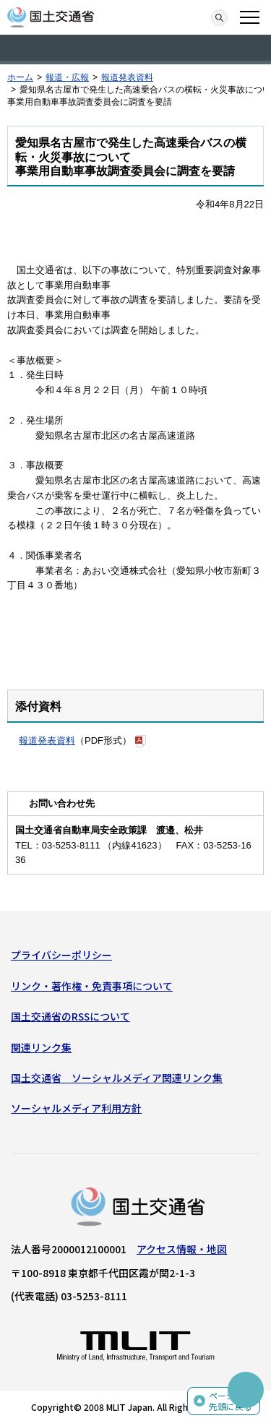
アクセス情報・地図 (182, 1249)
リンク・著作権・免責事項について (92, 986)
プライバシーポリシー (61, 955)
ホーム (20, 77)
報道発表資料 (127, 77)
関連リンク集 (41, 1047)
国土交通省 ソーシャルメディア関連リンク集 (117, 1077)
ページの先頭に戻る (230, 1401)
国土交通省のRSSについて (70, 1016)
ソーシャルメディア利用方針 (76, 1108)
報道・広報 (67, 77)
